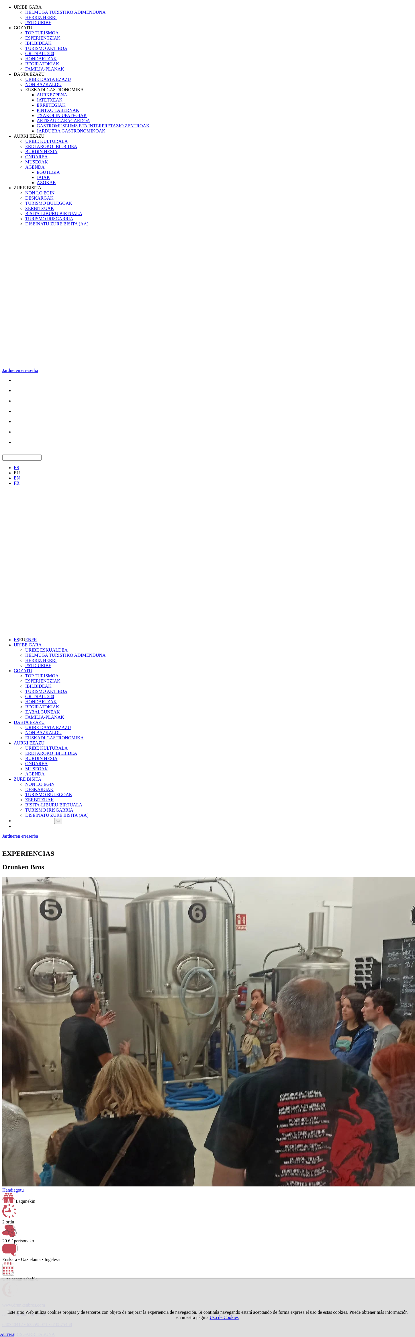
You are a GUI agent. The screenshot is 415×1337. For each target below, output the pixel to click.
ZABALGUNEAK (42, 712)
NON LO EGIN (39, 192)
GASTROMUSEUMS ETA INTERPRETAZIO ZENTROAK (93, 125)
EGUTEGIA (48, 172)
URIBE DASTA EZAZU (48, 79)
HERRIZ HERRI (41, 17)
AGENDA (35, 167)
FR (16, 483)
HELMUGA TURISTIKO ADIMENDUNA (65, 12)
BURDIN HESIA (41, 151)
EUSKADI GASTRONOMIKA (54, 89)
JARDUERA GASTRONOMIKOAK (71, 130)
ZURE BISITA (27, 187)
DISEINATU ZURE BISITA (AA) (56, 223)
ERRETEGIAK (51, 105)
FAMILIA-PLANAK (44, 69)
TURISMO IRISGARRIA (49, 218)
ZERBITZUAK (39, 208)
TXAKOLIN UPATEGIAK (62, 115)
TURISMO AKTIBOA (46, 48)
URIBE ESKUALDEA (46, 650)
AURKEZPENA (52, 94)
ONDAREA (36, 156)
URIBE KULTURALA (46, 141)
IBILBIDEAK (38, 43)
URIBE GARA (28, 7)
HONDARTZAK (41, 58)
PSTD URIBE (38, 22)
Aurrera (7, 1334)
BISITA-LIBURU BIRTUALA (53, 213)
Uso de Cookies (224, 1317)
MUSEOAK (36, 161)
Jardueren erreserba (20, 370)
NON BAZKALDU (43, 84)
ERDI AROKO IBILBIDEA (51, 146)
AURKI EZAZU (29, 136)
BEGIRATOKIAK (42, 63)
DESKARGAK (39, 198)
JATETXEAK (49, 100)
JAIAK (43, 177)
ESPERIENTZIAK (42, 38)
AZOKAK (46, 182)
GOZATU (23, 27)
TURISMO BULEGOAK (48, 203)
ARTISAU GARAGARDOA (63, 120)
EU (17, 472)
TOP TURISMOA (42, 32)
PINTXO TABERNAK (58, 110)
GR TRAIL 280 (39, 53)
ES (16, 467)
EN (17, 477)
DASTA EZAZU (29, 74)
